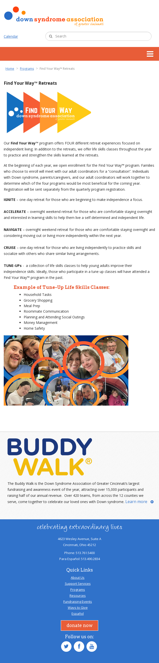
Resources (78, 595)
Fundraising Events (77, 601)
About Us (77, 577)
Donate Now (79, 625)
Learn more (136, 501)
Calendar (11, 36)
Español (78, 613)
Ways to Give (78, 607)
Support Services (78, 583)
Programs (77, 589)
